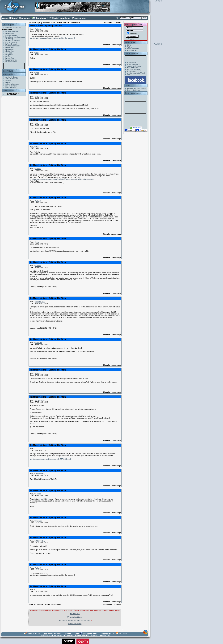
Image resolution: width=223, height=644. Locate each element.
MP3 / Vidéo (130, 42)
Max (36, 53)
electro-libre (9, 51)
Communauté (131, 53)
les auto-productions (12, 40)
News (14, 18)
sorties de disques (11, 77)
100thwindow (40, 474)
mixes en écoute (133, 49)
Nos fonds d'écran (133, 90)
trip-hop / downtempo (13, 46)
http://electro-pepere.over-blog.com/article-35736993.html (50, 459)
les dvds (8, 56)
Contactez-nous (33, 633)
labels (7, 82)
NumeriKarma (40, 301)
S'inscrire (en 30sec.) (74, 617)
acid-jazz (8, 53)
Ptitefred (38, 96)
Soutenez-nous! (108, 633)
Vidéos (129, 47)
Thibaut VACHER (82, 635)
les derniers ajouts (11, 32)
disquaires (15, 84)
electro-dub (9, 48)
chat (128, 75)
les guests (9, 55)
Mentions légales (90, 633)
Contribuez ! (41, 18)
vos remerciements (134, 66)
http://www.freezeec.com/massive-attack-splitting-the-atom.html (52, 38)
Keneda (38, 169)
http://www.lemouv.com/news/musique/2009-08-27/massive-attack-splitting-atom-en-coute (62, 179)
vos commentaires (133, 64)
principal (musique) (134, 69)
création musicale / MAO (136, 73)
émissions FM (132, 50)
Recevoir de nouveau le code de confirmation (75, 620)
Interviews (8, 71)
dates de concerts (11, 79)
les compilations (11, 42)
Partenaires (8, 90)
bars (6, 88)
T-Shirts (54, 18)
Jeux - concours (133, 93)
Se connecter (75, 614)
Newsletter (65, 18)
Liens (127, 85)
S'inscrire (76, 18)
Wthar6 (38, 29)
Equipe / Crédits (72, 633)
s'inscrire (131, 39)
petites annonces (133, 71)
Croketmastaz (40, 400)
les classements (11, 62)
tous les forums (132, 68)
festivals (8, 81)
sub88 (102, 635)
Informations (9, 74)
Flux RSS (122, 633)
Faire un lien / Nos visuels (136, 88)
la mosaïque (9, 58)
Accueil (6, 18)
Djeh (37, 73)
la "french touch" (11, 44)
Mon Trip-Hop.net (133, 24)
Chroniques (24, 18)
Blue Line (38, 343)
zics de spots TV (11, 86)
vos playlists (131, 62)
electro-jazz (9, 49)
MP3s (129, 45)
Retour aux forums (74, 624)
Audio (37, 373)
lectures (13, 88)
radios (7, 84)
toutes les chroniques (13, 28)
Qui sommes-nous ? (52, 633)
